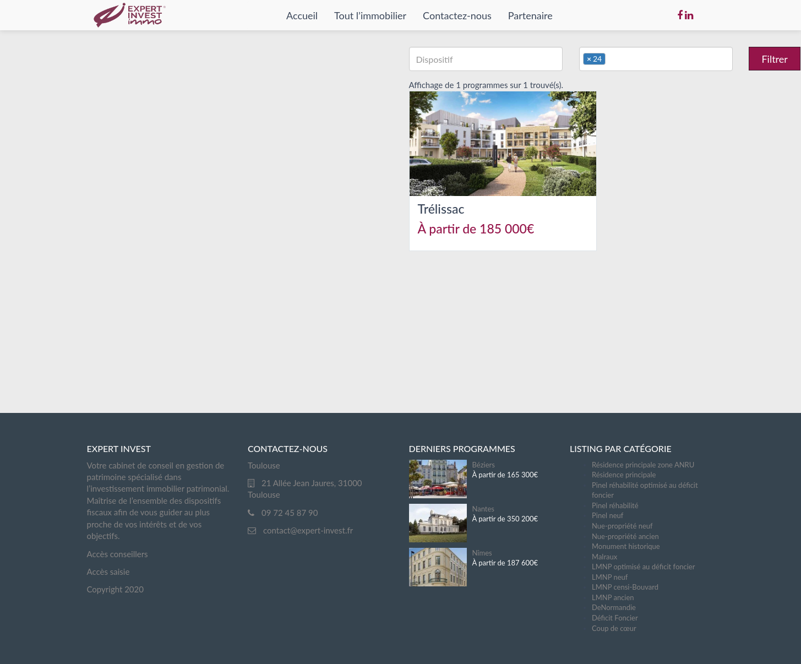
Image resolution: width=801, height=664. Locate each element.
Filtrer (774, 59)
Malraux (604, 556)
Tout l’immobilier (370, 15)
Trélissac (441, 208)
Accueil (302, 15)
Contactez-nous (457, 15)
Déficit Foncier (615, 617)
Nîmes (482, 552)
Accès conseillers (117, 554)
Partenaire (530, 15)
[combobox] (486, 59)
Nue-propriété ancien (625, 536)
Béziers (483, 464)
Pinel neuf (607, 515)
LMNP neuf (610, 577)
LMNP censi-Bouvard (625, 587)
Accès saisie (108, 571)
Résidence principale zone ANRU (643, 464)
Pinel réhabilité (615, 505)
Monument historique (626, 546)
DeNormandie (614, 607)
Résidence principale (624, 474)
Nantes (483, 508)
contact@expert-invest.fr (308, 530)
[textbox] (485, 59)
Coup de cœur (614, 628)
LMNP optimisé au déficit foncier (643, 566)
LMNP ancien (613, 597)
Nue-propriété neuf (622, 525)
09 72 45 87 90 (289, 513)
